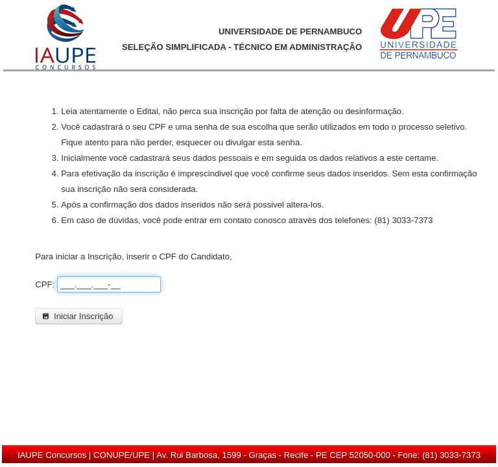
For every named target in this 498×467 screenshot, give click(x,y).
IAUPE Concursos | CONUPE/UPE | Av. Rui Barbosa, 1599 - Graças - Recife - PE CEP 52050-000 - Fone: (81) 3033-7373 (249, 455)
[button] (79, 316)
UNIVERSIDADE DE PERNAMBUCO (290, 31)
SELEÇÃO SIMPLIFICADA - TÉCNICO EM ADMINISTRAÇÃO (242, 47)
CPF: (46, 284)
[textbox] (109, 284)
